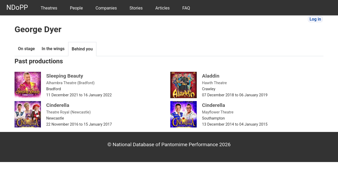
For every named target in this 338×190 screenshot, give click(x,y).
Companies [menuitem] (106, 8)
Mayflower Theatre (217, 112)
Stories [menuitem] (136, 8)
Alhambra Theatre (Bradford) (70, 83)
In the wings (53, 48)
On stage (26, 48)
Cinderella (57, 105)
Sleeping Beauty (64, 76)
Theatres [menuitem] (49, 8)
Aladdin (210, 76)
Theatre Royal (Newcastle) (68, 112)
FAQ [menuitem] (186, 8)
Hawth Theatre (214, 83)
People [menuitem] (76, 8)
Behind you (82, 48)
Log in (315, 19)
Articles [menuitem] (162, 8)
